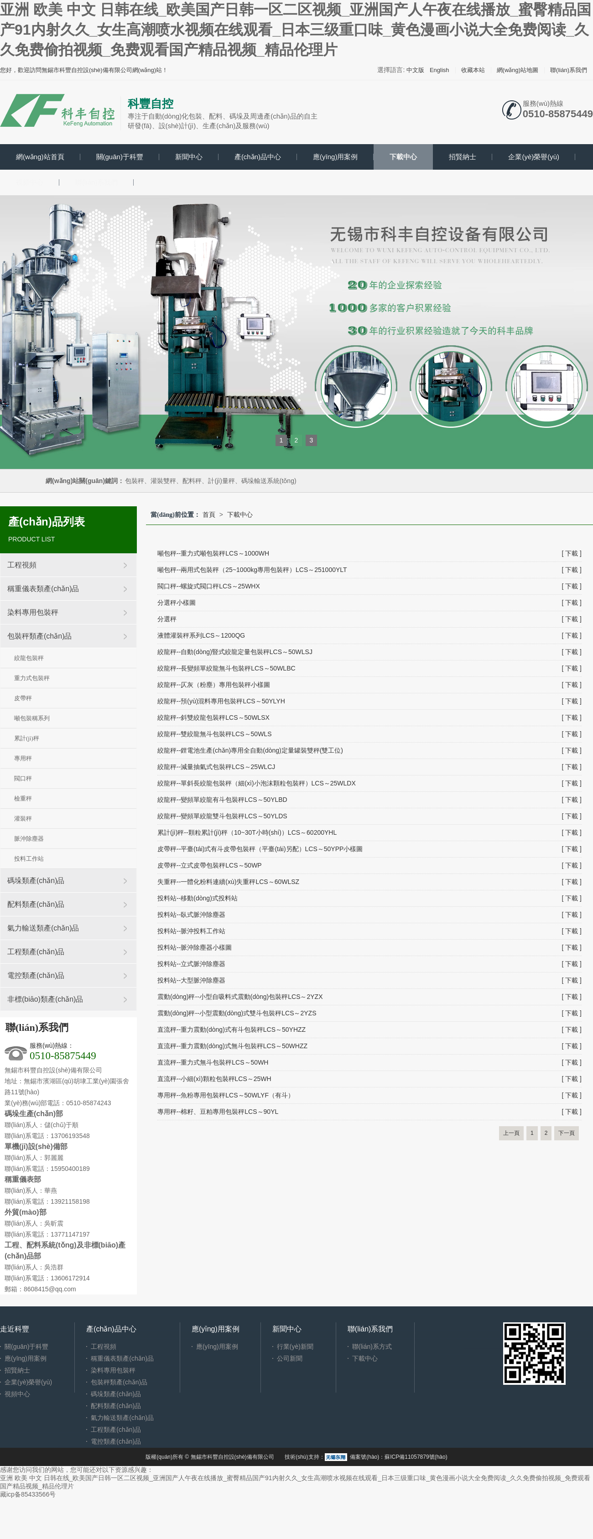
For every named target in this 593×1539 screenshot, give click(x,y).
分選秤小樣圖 (176, 602)
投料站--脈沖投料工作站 (191, 931)
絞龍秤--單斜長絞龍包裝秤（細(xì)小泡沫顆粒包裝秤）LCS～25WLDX (256, 783)
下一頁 (566, 1133)
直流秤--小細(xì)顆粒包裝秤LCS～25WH (214, 1078)
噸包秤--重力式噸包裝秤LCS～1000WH (213, 553)
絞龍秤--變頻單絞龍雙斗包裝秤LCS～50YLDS (222, 816)
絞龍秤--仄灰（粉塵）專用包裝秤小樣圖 (213, 684)
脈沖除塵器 (29, 838)
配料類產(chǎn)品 (35, 904)
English (439, 70)
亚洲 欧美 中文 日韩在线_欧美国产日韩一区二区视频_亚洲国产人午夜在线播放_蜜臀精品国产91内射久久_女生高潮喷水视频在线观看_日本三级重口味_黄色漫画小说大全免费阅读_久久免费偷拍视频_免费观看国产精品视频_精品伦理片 (295, 29)
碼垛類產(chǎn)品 (35, 880)
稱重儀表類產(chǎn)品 (43, 589)
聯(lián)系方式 (372, 1346)
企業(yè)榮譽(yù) (533, 157)
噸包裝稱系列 (32, 718)
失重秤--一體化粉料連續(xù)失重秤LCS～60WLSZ (228, 881)
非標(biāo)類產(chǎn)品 (45, 999)
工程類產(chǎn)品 (35, 952)
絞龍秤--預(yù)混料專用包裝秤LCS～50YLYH (221, 701)
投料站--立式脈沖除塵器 (191, 963)
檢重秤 (23, 798)
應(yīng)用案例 (335, 157)
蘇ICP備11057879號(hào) (416, 1457)
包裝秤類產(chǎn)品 (39, 636)
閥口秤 (23, 778)
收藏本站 (473, 70)
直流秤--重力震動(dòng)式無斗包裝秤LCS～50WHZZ (232, 1046)
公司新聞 (289, 1358)
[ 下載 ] (572, 553)
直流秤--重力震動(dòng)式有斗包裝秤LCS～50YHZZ (231, 1029)
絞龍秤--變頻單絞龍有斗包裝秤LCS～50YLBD (222, 799)
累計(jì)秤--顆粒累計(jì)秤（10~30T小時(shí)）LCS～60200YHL (247, 832)
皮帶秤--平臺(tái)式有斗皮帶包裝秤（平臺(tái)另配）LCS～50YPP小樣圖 (260, 849)
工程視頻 (21, 565)
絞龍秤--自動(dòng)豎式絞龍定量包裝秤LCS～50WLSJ (234, 651)
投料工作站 (29, 858)
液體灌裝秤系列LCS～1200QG (201, 635)
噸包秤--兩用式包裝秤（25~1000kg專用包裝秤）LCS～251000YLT (252, 569)
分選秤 (167, 619)
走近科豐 (14, 1329)
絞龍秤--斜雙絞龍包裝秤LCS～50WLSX (213, 717)
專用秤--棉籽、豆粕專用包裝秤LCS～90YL (217, 1111)
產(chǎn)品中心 (257, 157)
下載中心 (403, 157)
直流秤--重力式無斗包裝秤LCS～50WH (212, 1062)
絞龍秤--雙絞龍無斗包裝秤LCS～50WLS (214, 734)
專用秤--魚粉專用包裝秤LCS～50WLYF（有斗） (225, 1095)
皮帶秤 (23, 698)
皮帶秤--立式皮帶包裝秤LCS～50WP (209, 865)
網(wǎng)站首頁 (40, 157)
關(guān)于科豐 (119, 157)
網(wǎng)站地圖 (518, 70)
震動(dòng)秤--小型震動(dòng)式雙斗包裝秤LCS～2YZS (237, 1013)
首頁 (209, 514)
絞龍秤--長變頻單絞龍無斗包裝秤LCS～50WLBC (226, 668)
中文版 (415, 70)
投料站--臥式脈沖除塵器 (191, 914)
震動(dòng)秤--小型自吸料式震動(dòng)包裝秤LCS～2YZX (240, 996)
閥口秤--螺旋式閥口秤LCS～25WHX (208, 586)
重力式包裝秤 (32, 678)
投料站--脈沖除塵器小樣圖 (194, 947)
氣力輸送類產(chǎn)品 (43, 928)
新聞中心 (189, 157)
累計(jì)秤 (26, 738)
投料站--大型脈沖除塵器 (191, 980)
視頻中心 (29, 182)
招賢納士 (462, 157)
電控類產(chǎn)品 (35, 975)
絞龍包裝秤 (29, 658)
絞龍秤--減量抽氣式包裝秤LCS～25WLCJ (216, 766)
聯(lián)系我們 (568, 70)
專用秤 (23, 758)
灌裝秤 (23, 818)
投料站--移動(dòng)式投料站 (197, 898)
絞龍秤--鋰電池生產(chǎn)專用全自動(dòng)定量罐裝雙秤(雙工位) (250, 750)
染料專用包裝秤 (32, 612)
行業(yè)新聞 (295, 1346)
